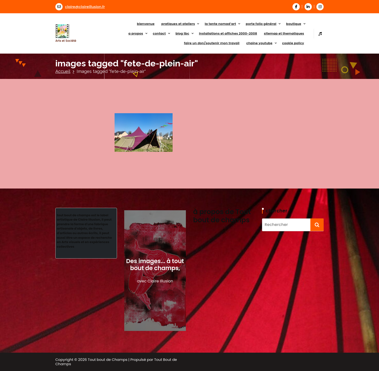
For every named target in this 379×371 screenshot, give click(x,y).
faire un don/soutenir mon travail (212, 43)
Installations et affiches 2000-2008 (228, 33)
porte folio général (261, 23)
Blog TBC (182, 33)
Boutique (293, 23)
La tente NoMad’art (220, 23)
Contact (159, 33)
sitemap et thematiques (284, 33)
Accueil (62, 71)
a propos (135, 33)
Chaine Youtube (259, 43)
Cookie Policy (293, 43)
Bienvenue (146, 23)
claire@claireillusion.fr (80, 6)
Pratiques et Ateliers (178, 23)
